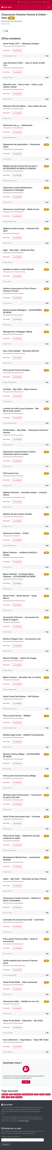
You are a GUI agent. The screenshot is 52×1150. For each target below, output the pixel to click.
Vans (12, 1097)
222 (46, 485)
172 (46, 953)
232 (46, 363)
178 (46, 912)
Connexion (39, 2)
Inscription (46, 2)
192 (46, 768)
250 (46, 281)
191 (46, 788)
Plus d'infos (6, 50)
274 (46, 118)
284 (46, 99)
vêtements (19, 1097)
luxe (3, 1097)
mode (7, 1097)
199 (46, 708)
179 (46, 891)
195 (46, 747)
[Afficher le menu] (48, 7)
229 (46, 423)
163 (46, 994)
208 (46, 526)
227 (46, 444)
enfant (36, 1094)
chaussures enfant (27, 1094)
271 (46, 137)
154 (46, 1052)
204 (46, 567)
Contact (32, 2)
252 (46, 262)
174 (46, 932)
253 (46, 243)
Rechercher (5, 1144)
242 (46, 324)
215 (46, 507)
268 (46, 159)
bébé (10, 1094)
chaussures (17, 1094)
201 (46, 670)
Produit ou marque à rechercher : (11, 1136)
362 (46, 56)
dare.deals (6, 7)
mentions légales (24, 1121)
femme (42, 1094)
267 (46, 180)
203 (46, 610)
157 (46, 1032)
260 (46, 202)
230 (46, 401)
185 (46, 809)
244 (46, 303)
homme (48, 1094)
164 (46, 975)
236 (46, 344)
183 (46, 872)
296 (46, 77)
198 (46, 728)
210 (5, 31)
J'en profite (17, 50)
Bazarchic (5, 1094)
